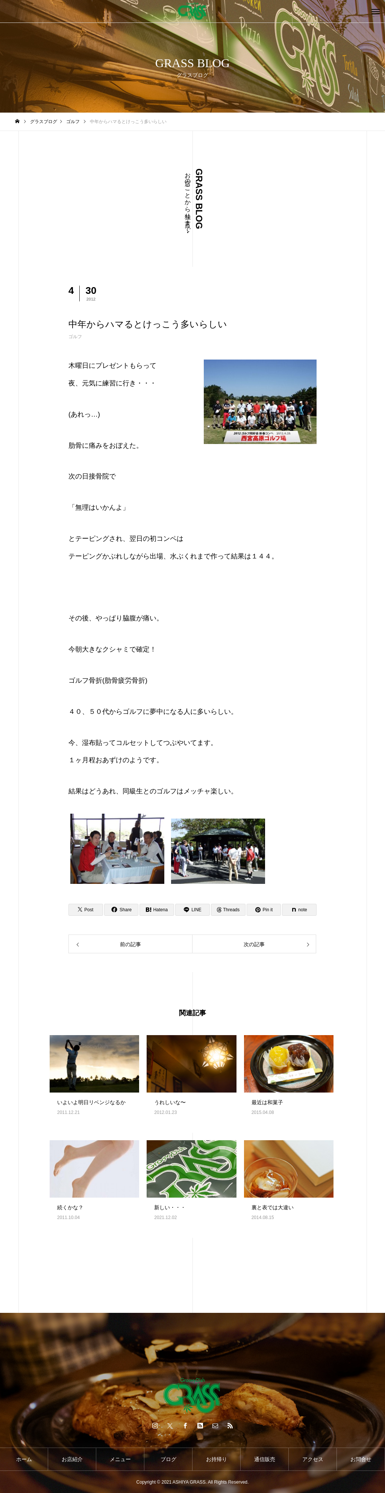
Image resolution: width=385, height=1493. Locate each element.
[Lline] (192, 910)
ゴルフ (75, 336)
